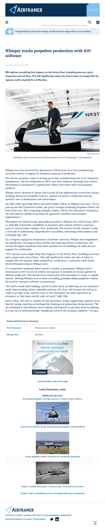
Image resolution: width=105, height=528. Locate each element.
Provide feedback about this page (52, 381)
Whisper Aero (13, 334)
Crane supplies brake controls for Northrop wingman (52, 456)
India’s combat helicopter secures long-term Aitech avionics (52, 486)
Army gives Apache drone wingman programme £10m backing (52, 426)
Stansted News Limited (56, 515)
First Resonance (14, 328)
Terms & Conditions (14, 519)
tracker (81, 31)
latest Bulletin (35, 399)
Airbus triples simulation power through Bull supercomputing (53, 493)
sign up (50, 399)
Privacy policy (39, 519)
